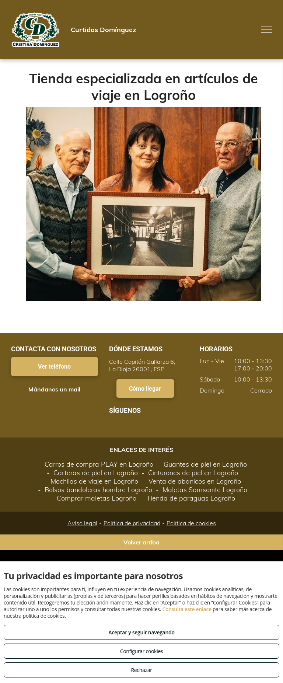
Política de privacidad (132, 523)
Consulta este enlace (186, 609)
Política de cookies (191, 523)
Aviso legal (82, 523)
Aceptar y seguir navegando (141, 632)
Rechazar (141, 669)
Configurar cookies (141, 651)
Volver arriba (141, 542)
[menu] (266, 29)
